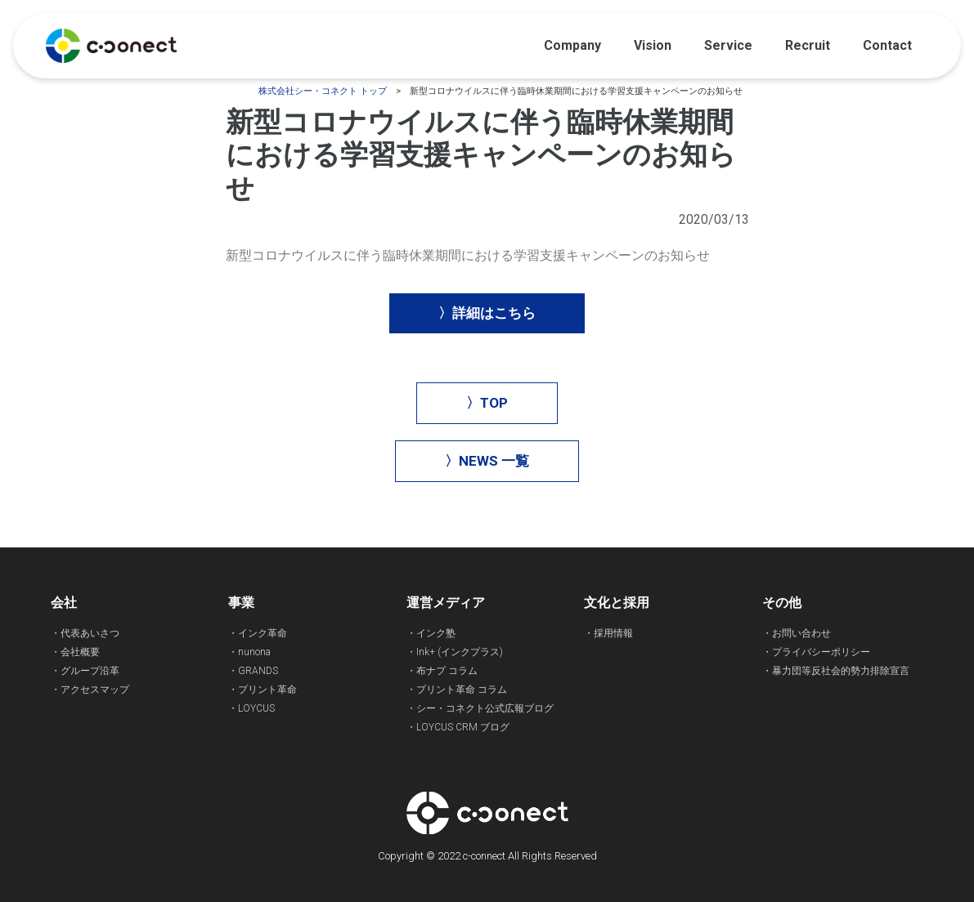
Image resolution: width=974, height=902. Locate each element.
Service (728, 45)
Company (572, 45)
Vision (652, 45)
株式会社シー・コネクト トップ (322, 91)
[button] (487, 313)
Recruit (807, 45)
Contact (887, 45)
